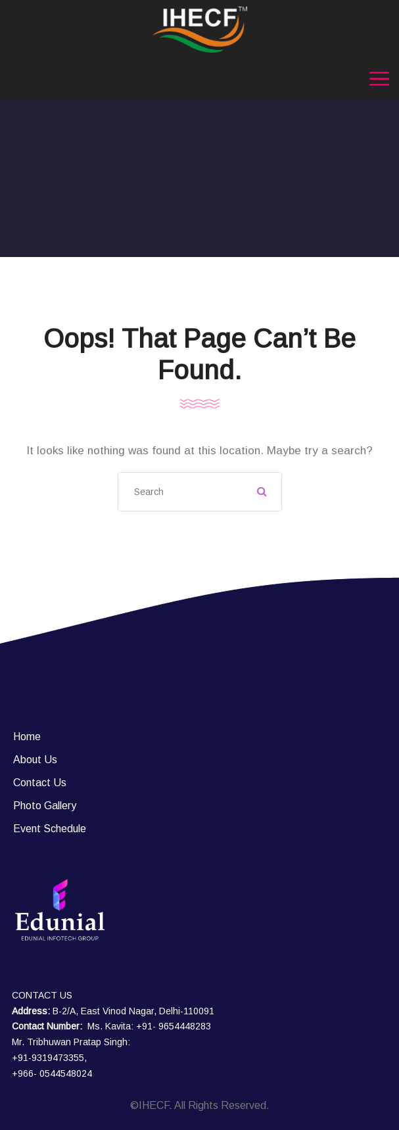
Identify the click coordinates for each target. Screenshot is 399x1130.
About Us (35, 759)
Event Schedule (49, 828)
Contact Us (39, 782)
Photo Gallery (44, 805)
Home (27, 736)
